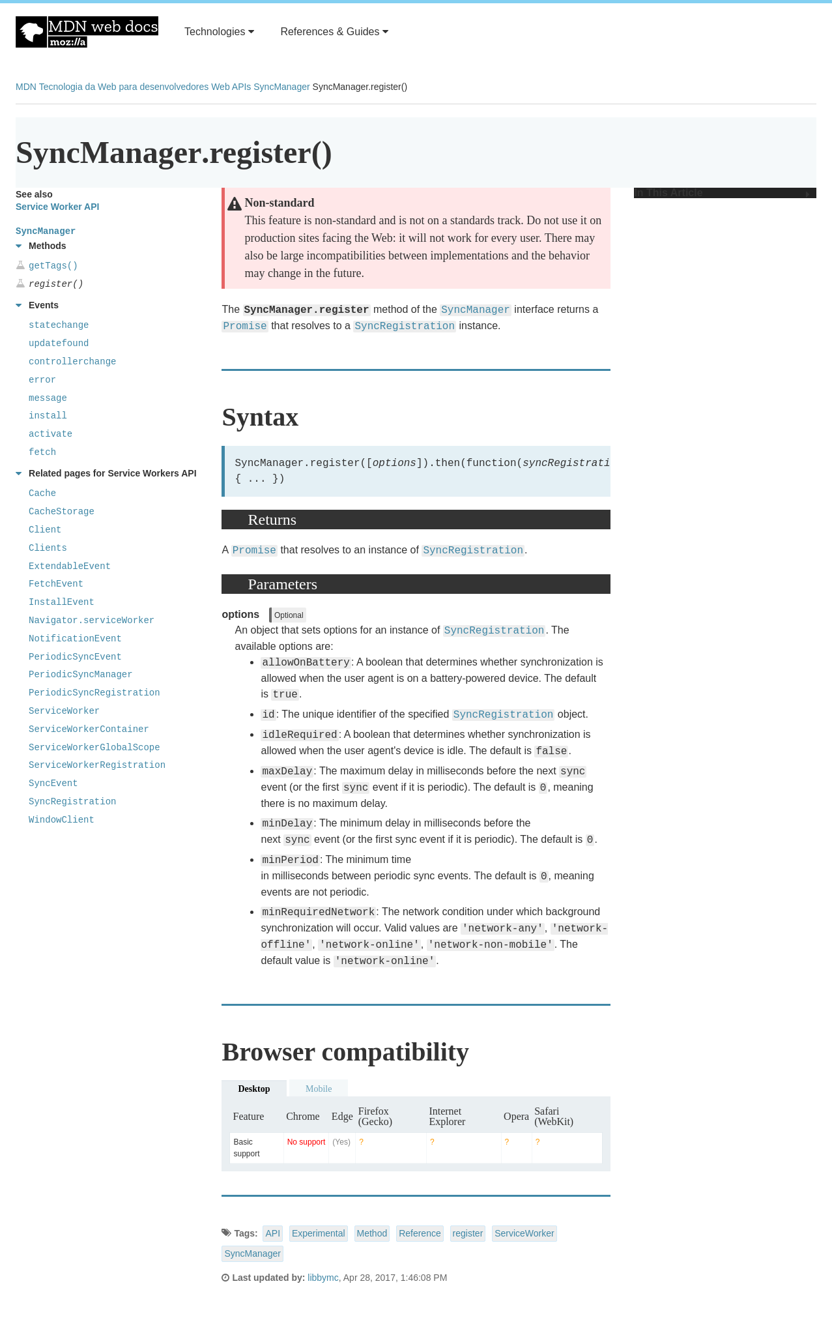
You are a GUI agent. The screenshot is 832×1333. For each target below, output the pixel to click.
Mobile (319, 1089)
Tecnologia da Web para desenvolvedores (123, 86)
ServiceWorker (524, 1233)
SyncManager (281, 86)
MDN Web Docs (87, 32)
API (272, 1233)
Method (372, 1233)
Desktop (254, 1089)
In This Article (722, 193)
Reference (420, 1233)
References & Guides (334, 31)
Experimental (318, 1233)
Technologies (219, 31)
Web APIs (231, 86)
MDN (26, 86)
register (468, 1233)
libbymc (323, 1277)
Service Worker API (57, 206)
